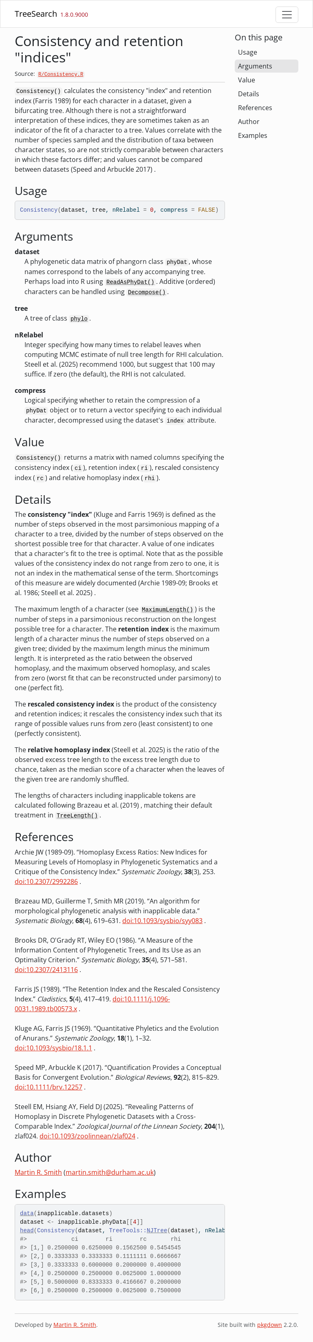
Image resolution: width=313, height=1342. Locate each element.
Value (246, 79)
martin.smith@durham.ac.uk (110, 1172)
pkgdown (269, 1325)
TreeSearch (36, 13)
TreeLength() (77, 816)
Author (249, 121)
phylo (79, 319)
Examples (252, 135)
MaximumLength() (167, 610)
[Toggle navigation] (287, 15)
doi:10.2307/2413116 (46, 969)
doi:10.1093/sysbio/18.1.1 (53, 1047)
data (27, 1213)
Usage (247, 52)
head (27, 1230)
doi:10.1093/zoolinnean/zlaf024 (87, 1136)
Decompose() (146, 292)
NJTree (157, 1230)
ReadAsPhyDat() (130, 282)
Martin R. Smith (38, 1172)
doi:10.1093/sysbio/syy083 (162, 920)
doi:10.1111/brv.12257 (48, 1087)
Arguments (255, 66)
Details (248, 93)
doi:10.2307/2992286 (46, 881)
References (255, 107)
